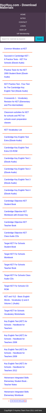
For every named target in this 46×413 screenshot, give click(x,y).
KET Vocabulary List (13, 130)
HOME (23, 14)
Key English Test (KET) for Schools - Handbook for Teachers (15, 324)
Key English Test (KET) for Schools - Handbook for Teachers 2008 (15, 338)
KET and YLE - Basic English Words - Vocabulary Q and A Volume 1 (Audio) (17, 300)
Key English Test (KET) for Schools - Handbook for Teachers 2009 (15, 352)
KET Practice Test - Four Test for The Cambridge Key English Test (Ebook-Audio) (17, 87)
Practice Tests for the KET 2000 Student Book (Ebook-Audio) (16, 73)
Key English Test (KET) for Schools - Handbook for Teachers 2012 (15, 367)
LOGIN (23, 26)
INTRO (23, 18)
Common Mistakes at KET (15, 49)
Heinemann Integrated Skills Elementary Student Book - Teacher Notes (16, 381)
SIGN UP (22, 30)
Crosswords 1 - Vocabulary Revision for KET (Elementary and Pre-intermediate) (17, 101)
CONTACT (23, 22)
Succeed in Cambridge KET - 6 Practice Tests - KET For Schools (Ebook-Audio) (17, 59)
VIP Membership (23, 34)
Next (21, 401)
